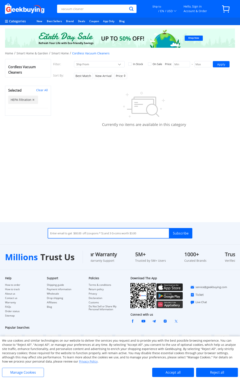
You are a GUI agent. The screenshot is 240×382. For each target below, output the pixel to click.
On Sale (155, 64)
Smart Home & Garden (32, 53)
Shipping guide (55, 284)
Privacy (93, 293)
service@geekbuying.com (208, 287)
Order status (12, 311)
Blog (122, 21)
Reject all (217, 372)
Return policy (96, 289)
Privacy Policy (88, 361)
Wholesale (53, 293)
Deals (81, 21)
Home (9, 53)
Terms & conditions (100, 284)
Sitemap (10, 315)
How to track (12, 289)
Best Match (83, 76)
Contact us (11, 298)
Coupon (94, 21)
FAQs (8, 306)
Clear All (42, 90)
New (39, 21)
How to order (12, 284)
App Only (108, 21)
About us (10, 293)
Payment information (59, 289)
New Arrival (103, 76)
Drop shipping (55, 298)
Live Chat (198, 302)
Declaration (95, 298)
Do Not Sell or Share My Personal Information (102, 308)
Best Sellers (54, 21)
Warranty (10, 302)
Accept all (173, 372)
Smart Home (60, 53)
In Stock (135, 64)
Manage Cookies (23, 372)
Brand (70, 21)
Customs (94, 302)
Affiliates (52, 302)
